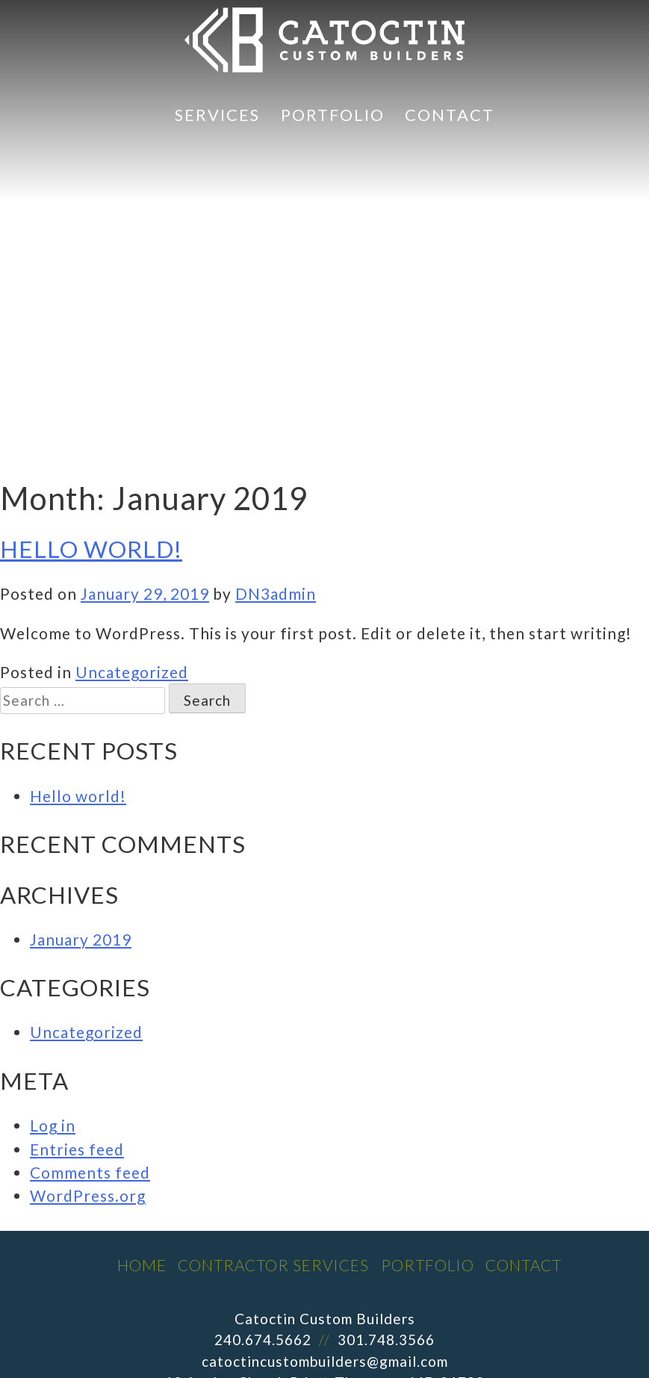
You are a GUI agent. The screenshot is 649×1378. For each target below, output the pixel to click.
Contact (449, 115)
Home (142, 1265)
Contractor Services (273, 1265)
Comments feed (90, 1172)
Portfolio (333, 115)
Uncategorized (131, 671)
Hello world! (91, 549)
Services (217, 115)
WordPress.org (88, 1195)
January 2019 (80, 939)
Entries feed (77, 1149)
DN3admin (275, 593)
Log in (52, 1125)
